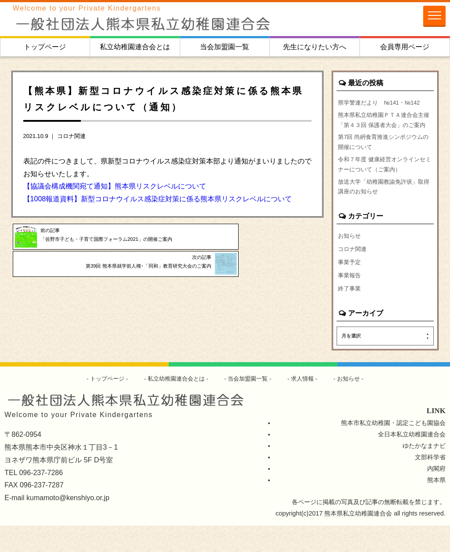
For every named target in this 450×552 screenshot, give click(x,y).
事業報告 (350, 300)
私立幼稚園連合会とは (135, 47)
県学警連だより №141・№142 (383, 102)
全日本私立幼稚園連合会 (412, 460)
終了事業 (350, 314)
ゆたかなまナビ (424, 472)
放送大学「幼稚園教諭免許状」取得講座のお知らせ (384, 209)
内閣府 (436, 494)
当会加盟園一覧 (224, 47)
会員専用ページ (404, 47)
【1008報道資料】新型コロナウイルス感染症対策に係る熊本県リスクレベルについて (157, 199)
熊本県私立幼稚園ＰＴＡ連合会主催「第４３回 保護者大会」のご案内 (385, 127)
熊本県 (436, 506)
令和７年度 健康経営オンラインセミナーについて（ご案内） (385, 183)
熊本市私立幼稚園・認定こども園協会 (393, 449)
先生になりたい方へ (314, 47)
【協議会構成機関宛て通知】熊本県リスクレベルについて (114, 186)
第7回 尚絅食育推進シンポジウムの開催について (383, 158)
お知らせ (350, 259)
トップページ (45, 47)
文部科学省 (430, 483)
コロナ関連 (71, 136)
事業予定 (350, 286)
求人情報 (307, 404)
